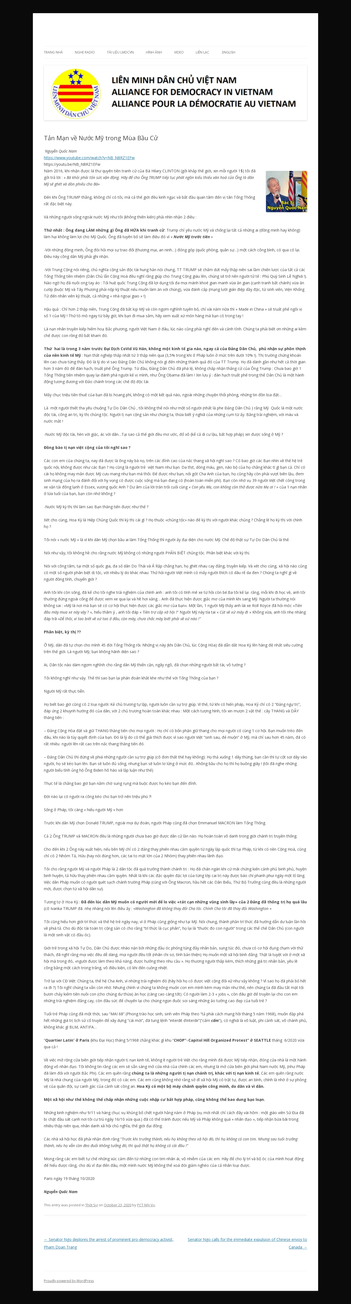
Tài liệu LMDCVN (120, 52)
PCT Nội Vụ (146, 1204)
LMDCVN (59, 26)
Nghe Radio (85, 52)
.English (228, 52)
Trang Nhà (53, 52)
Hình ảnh (154, 52)
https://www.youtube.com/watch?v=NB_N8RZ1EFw (89, 157)
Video (179, 52)
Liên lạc (202, 52)
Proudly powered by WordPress (69, 1280)
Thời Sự (91, 1204)
